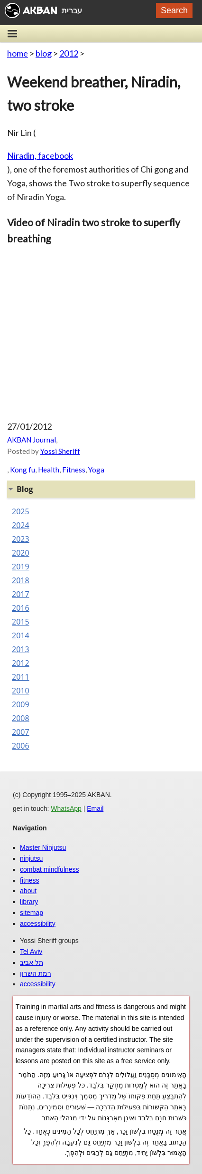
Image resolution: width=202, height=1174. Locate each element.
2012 (68, 53)
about (28, 891)
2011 (20, 677)
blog (44, 53)
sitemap (31, 912)
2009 (20, 704)
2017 (20, 594)
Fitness (73, 469)
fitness (29, 880)
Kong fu (22, 469)
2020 (20, 553)
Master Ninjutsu (43, 847)
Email (95, 808)
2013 (20, 649)
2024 (20, 525)
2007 (20, 732)
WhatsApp (66, 808)
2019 (20, 566)
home (17, 53)
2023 (20, 539)
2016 (20, 608)
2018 (20, 580)
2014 (20, 635)
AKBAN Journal (31, 439)
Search (174, 10)
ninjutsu (31, 858)
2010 (20, 690)
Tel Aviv (31, 951)
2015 (20, 621)
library (29, 901)
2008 (20, 718)
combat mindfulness (49, 869)
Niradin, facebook (40, 155)
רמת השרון (35, 973)
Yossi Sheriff (60, 451)
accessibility (37, 923)
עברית (72, 10)
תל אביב (31, 962)
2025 (20, 511)
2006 (20, 746)
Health (48, 469)
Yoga (96, 469)
